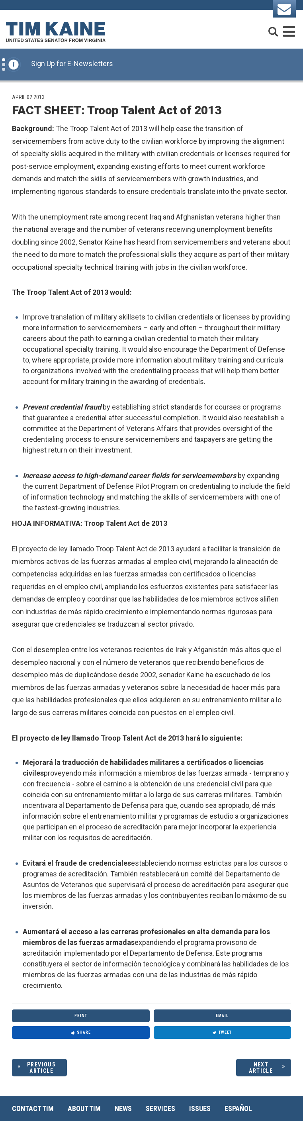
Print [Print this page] (80, 1015)
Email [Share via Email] (222, 1015)
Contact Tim (33, 1108)
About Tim (84, 1108)
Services (160, 1108)
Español (238, 1108)
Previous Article (41, 1067)
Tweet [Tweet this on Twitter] (222, 1032)
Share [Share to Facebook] (81, 1032)
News (123, 1108)
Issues (200, 1108)
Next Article (261, 1067)
